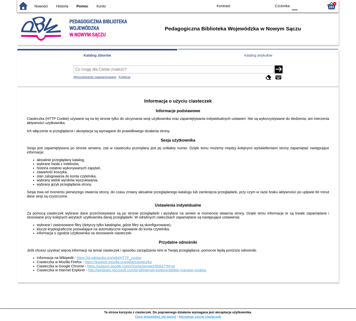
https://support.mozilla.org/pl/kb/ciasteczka (118, 262)
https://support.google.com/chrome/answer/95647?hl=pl (131, 266)
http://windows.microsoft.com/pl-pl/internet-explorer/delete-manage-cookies (147, 270)
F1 (303, 5)
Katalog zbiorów (97, 55)
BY (266, 5)
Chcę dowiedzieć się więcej (155, 317)
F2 (314, 5)
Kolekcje (125, 77)
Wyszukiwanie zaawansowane (95, 77)
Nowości (41, 6)
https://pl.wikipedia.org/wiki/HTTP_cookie (109, 258)
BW (246, 5)
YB (256, 5)
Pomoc (82, 6)
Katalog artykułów (258, 55)
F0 (294, 5)
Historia (62, 6)
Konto (101, 6)
